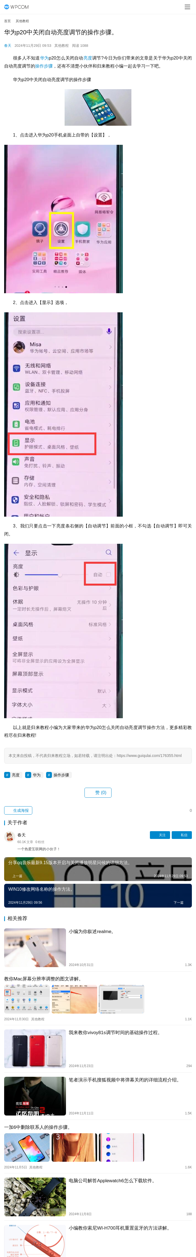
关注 (160, 835)
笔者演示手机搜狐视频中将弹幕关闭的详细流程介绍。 (125, 1080)
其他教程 (61, 45)
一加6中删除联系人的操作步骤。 (38, 1127)
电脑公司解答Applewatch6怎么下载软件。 (113, 1180)
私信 (181, 835)
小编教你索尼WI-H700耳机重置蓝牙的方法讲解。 (120, 1228)
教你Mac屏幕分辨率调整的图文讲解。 (43, 979)
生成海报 (18, 810)
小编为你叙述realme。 (92, 931)
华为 (44, 58)
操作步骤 (44, 66)
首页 (7, 21)
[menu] (187, 7)
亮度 (87, 58)
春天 (7, 45)
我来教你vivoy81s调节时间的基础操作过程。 (115, 1032)
